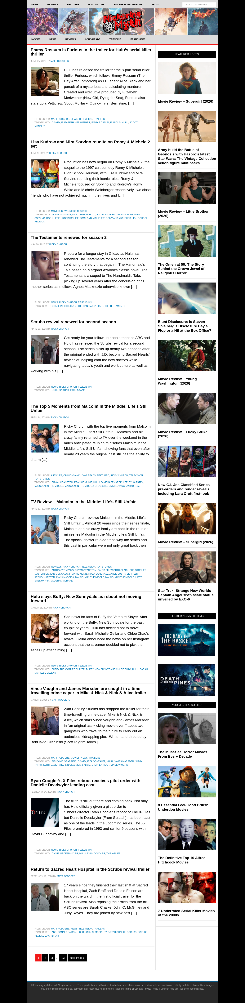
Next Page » (77, 957)
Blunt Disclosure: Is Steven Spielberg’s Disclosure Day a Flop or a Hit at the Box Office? (184, 326)
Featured (103, 475)
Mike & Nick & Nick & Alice (74, 765)
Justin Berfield (128, 574)
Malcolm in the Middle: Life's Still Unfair (91, 486)
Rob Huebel (53, 218)
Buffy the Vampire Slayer (68, 669)
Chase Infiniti (60, 306)
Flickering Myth (122, 21)
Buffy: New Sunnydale (100, 669)
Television (85, 119)
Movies (55, 211)
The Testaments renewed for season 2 (69, 237)
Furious (115, 122)
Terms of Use (132, 988)
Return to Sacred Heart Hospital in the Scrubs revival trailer (90, 869)
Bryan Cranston (62, 482)
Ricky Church (78, 211)
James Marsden (124, 761)
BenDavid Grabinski (64, 761)
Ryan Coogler (96, 853)
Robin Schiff (70, 218)
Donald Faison (67, 932)
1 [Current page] (38, 957)
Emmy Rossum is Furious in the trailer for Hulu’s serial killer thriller (91, 51)
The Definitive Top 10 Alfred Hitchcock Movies (182, 860)
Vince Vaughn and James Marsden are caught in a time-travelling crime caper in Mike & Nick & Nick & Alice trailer (88, 690)
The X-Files (113, 853)
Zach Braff (77, 390)
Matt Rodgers (60, 119)
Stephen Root (100, 765)
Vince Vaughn (119, 765)
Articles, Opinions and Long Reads (73, 475)
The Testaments (115, 306)
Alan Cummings (61, 214)
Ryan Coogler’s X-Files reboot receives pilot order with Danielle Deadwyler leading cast (85, 782)
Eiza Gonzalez (96, 761)
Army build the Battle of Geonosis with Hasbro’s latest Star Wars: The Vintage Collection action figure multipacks (187, 156)
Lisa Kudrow (125, 214)
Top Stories (42, 479)
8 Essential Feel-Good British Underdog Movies (183, 807)
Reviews (56, 566)
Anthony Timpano (63, 570)
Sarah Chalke (117, 932)
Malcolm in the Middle (48, 486)
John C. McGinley (96, 932)
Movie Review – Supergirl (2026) (185, 101)
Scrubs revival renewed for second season (73, 321)
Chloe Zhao (123, 669)
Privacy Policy (151, 988)
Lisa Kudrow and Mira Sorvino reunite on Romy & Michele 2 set (90, 144)
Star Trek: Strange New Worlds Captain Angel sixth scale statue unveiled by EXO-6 (186, 595)
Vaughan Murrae (129, 486)
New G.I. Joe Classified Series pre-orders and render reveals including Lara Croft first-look (184, 489)
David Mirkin (80, 214)
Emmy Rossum (100, 122)
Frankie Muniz (83, 482)
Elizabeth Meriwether (75, 122)
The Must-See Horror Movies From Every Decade (182, 754)
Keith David (50, 765)
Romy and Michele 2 (92, 218)
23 (63, 957)
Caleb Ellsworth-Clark (112, 570)
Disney (56, 122)
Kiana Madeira (65, 577)
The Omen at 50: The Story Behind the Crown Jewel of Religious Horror (181, 268)
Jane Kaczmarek (111, 482)
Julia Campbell (106, 214)
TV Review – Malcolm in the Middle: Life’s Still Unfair (83, 501)
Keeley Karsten (133, 482)
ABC (54, 932)
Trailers (99, 119)
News (74, 119)
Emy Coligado (59, 574)
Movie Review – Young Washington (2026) (177, 381)
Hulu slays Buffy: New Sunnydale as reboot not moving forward (86, 598)
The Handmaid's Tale (90, 306)
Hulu (125, 122)
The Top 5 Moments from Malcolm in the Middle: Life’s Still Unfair (89, 408)
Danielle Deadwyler (65, 853)
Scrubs (64, 390)
